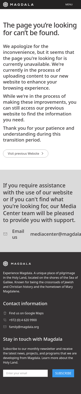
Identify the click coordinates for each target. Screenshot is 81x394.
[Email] (25, 373)
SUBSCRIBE (63, 373)
